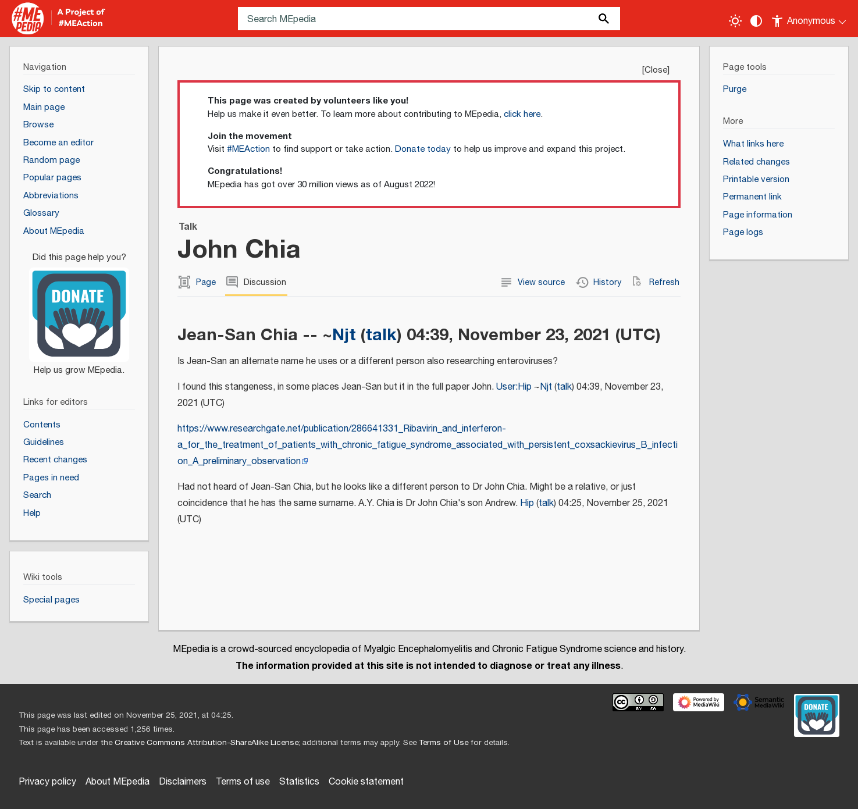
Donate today (423, 149)
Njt (344, 334)
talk (381, 334)
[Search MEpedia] (429, 18)
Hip (527, 503)
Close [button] (656, 70)
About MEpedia (117, 782)
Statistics (299, 782)
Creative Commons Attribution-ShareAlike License (206, 742)
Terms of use (243, 782)
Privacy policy (47, 782)
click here (522, 114)
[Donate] (79, 309)
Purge (734, 89)
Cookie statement (366, 782)
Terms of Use (443, 742)
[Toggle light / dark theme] (735, 21)
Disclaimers (183, 782)
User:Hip (514, 387)
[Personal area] (809, 18)
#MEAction (248, 149)
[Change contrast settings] (756, 21)
